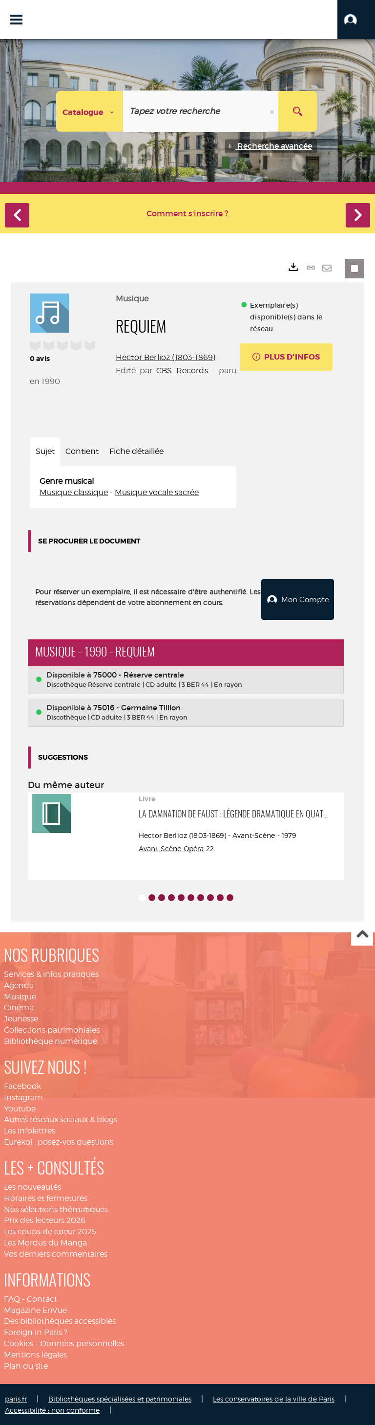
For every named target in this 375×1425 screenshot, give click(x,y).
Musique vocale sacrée (157, 492)
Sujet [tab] (45, 451)
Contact (42, 1298)
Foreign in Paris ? (35, 1331)
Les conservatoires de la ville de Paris (273, 1398)
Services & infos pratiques (51, 973)
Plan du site (26, 1365)
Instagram (23, 1097)
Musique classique (74, 492)
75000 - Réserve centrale (138, 674)
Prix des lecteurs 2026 (44, 1219)
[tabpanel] (133, 487)
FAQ (12, 1298)
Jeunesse (21, 1018)
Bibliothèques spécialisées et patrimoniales (119, 1398)
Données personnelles (82, 1343)
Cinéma (19, 1007)
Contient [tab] (82, 451)
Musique (20, 996)
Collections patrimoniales (52, 1029)
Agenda (19, 985)
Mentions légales (35, 1354)
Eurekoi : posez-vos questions (58, 1141)
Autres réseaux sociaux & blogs (60, 1119)
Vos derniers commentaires (55, 1253)
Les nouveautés (32, 1186)
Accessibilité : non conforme (52, 1409)
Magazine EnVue (35, 1309)
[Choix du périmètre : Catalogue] (90, 111)
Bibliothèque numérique (50, 1040)
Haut (362, 934)
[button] (356, 19)
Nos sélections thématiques (56, 1209)
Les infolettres (29, 1130)
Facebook (22, 1085)
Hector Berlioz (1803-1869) (165, 357)
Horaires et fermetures (45, 1197)
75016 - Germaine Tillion (137, 707)
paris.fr (16, 1398)
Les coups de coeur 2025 (50, 1231)
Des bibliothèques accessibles (60, 1320)
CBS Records (182, 370)
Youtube (20, 1107)
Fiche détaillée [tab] (136, 451)
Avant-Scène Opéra (171, 848)
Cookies (18, 1343)
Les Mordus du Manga (45, 1242)
